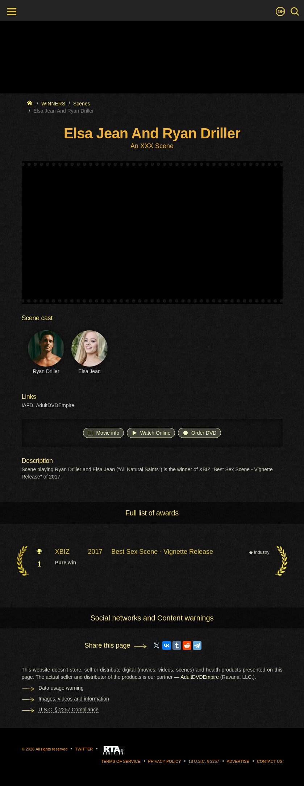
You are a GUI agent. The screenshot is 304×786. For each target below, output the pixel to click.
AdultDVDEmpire (55, 405)
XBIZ (62, 551)
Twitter (84, 749)
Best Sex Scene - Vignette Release (162, 551)
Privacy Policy (164, 761)
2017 (95, 551)
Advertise (238, 761)
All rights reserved (51, 749)
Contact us (270, 761)
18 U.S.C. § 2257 (203, 761)
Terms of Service (121, 761)
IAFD (27, 405)
